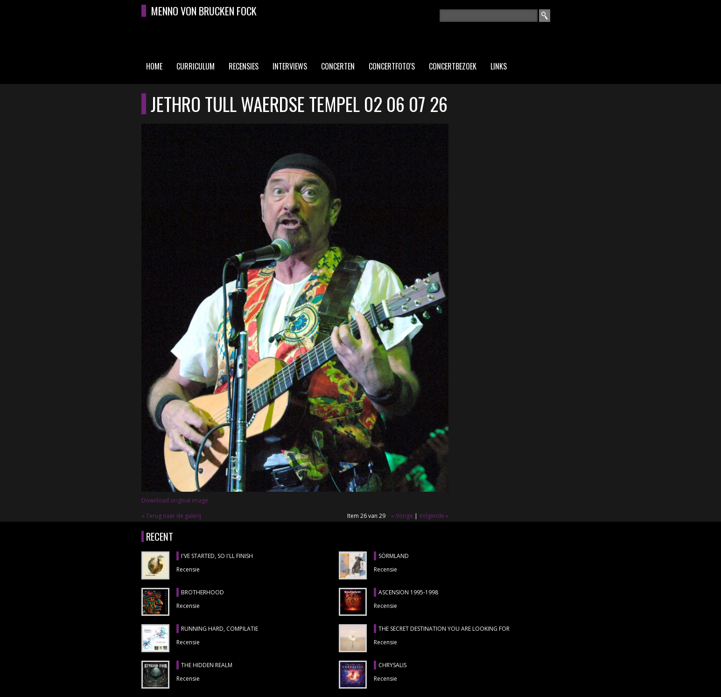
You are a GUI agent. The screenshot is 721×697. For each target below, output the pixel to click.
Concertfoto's (392, 66)
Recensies (244, 66)
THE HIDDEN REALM (206, 665)
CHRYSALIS (392, 665)
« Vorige (402, 516)
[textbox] (489, 15)
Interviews (290, 66)
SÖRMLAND (393, 556)
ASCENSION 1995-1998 (408, 592)
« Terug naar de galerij (171, 516)
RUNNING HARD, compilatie (219, 629)
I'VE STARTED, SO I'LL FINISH (217, 556)
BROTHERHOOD (202, 592)
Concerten (338, 66)
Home (154, 66)
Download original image (174, 500)
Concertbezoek (452, 66)
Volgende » (433, 516)
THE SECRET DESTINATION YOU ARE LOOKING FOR (444, 629)
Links (498, 66)
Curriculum (195, 66)
